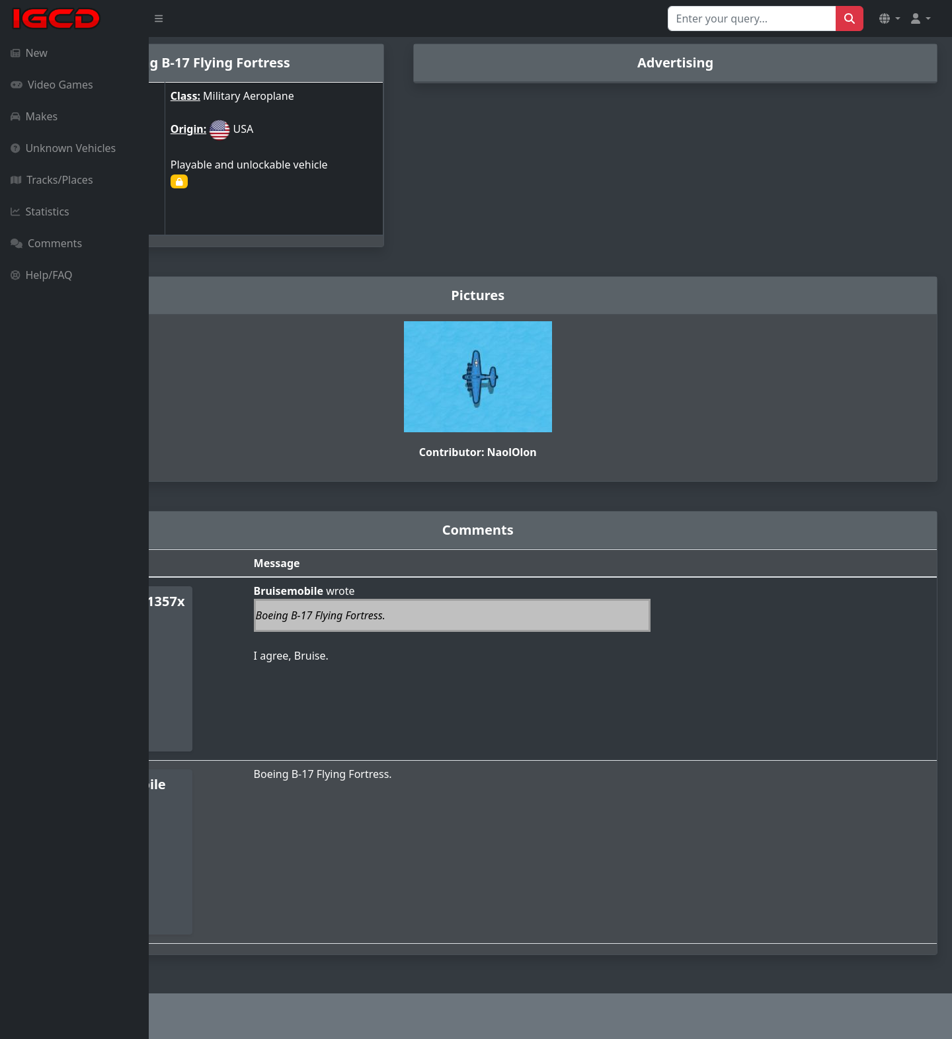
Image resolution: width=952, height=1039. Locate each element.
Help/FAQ (42, 275)
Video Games (52, 84)
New (29, 53)
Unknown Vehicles (63, 148)
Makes (34, 116)
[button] (890, 18)
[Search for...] (752, 18)
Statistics (40, 211)
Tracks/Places (52, 180)
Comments (46, 243)
